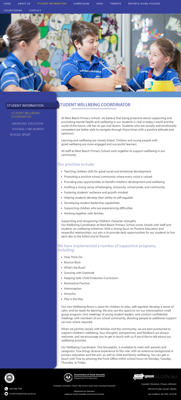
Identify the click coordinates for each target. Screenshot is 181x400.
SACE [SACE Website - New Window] (74, 386)
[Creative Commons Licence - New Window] (149, 376)
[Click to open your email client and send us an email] (20, 393)
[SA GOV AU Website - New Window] (165, 376)
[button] (9, 378)
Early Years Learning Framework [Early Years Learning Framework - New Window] (102, 386)
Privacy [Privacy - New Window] (164, 384)
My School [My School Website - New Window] (83, 386)
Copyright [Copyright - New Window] (145, 384)
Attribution (172, 384)
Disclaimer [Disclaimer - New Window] (155, 384)
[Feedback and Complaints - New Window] (139, 376)
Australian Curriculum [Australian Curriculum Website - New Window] (62, 386)
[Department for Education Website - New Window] (84, 377)
